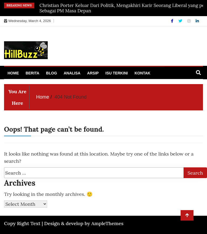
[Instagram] (189, 21)
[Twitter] (180, 21)
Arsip (93, 73)
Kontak (142, 73)
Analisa (72, 73)
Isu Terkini (116, 73)
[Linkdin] (197, 21)
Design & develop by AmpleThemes (83, 223)
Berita (32, 73)
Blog (51, 73)
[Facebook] (172, 21)
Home (13, 73)
